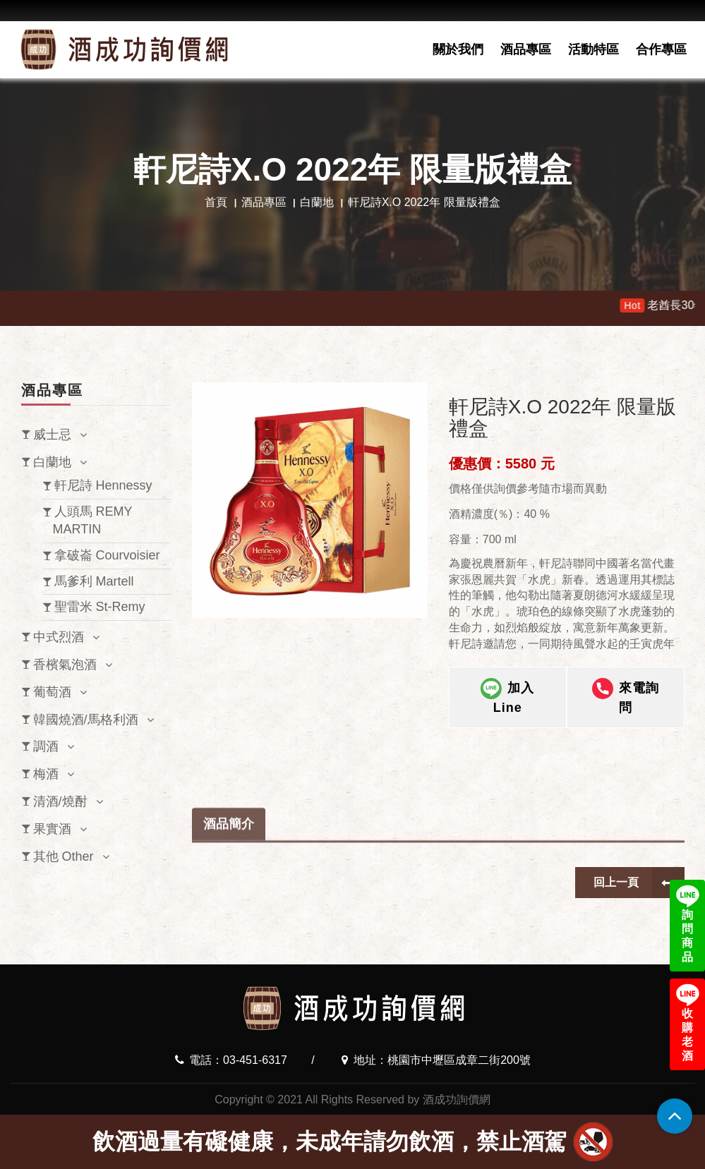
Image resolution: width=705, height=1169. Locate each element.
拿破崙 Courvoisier (107, 555)
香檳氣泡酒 (65, 665)
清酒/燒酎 (60, 801)
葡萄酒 (52, 692)
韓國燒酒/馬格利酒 (85, 720)
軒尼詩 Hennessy (103, 485)
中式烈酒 (58, 637)
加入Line (507, 698)
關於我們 (458, 49)
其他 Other (63, 856)
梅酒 (46, 774)
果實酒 (52, 829)
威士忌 (52, 435)
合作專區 (661, 49)
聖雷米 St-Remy (99, 607)
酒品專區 (525, 49)
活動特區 (593, 49)
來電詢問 (625, 698)
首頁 (216, 202)
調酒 (46, 746)
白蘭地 (317, 202)
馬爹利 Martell (94, 581)
